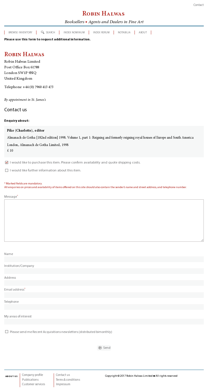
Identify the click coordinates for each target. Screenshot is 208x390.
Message (11, 197)
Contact (199, 5)
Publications (30, 380)
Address (10, 278)
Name (8, 254)
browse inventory (20, 32)
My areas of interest (18, 316)
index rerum (101, 32)
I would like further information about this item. (42, 170)
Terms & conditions (68, 380)
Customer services (33, 384)
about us (11, 376)
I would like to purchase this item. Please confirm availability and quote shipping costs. (72, 162)
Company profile (32, 375)
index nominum (74, 32)
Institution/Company (19, 266)
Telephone (11, 302)
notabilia (124, 32)
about (143, 32)
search (50, 32)
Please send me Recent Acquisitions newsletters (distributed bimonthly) (58, 332)
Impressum (63, 384)
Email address (14, 289)
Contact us (63, 375)
